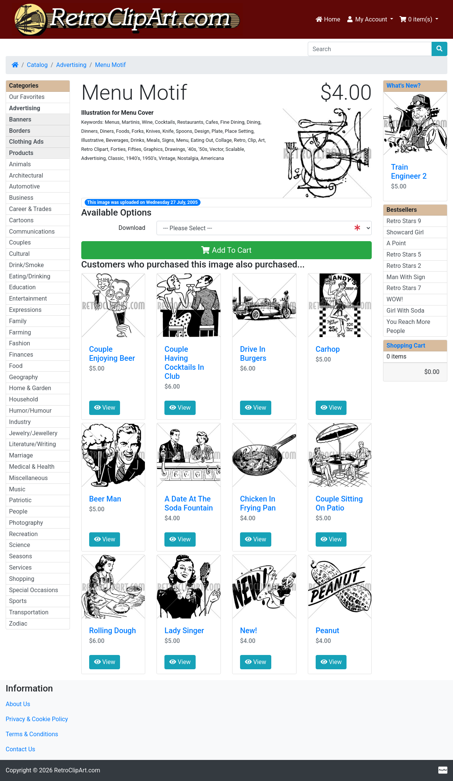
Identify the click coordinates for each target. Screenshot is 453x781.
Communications (32, 231)
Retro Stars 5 (403, 254)
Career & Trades (30, 209)
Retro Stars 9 (403, 221)
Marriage (21, 455)
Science (19, 545)
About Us (18, 704)
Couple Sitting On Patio (339, 503)
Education (22, 287)
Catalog (37, 64)
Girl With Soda (405, 310)
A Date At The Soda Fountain (188, 503)
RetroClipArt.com (77, 770)
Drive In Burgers (253, 354)
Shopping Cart (405, 345)
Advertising (71, 64)
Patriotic (20, 500)
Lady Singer (184, 630)
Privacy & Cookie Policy (37, 719)
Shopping (21, 578)
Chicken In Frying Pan (258, 503)
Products (21, 153)
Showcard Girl (405, 232)
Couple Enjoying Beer (112, 354)
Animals (20, 164)
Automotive (24, 186)
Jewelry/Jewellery (33, 433)
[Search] (370, 49)
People (18, 511)
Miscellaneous (28, 478)
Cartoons (21, 220)
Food (16, 365)
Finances (21, 354)
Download (132, 227)
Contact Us (20, 749)
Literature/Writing (32, 444)
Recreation (23, 534)
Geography (23, 377)
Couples (20, 242)
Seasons (20, 556)
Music (17, 489)
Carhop (328, 349)
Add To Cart (226, 250)
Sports (18, 601)
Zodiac (18, 623)
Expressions (25, 309)
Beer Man (105, 498)
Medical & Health (32, 466)
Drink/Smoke (26, 265)
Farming (20, 332)
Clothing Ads (26, 141)
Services (20, 567)
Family (18, 321)
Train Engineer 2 (409, 172)
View (105, 407)
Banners (20, 119)
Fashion (19, 343)
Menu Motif (110, 64)
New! (248, 630)
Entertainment (28, 298)
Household (23, 399)
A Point (396, 243)
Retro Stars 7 (403, 288)
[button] (369, 19)
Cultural (19, 253)
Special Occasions (33, 590)
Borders (19, 130)
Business (21, 197)
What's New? (403, 85)
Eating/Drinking (29, 276)
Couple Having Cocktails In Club (184, 363)
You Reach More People (408, 326)
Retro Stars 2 (403, 265)
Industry (20, 421)
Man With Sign (405, 277)
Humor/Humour (30, 410)
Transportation (29, 612)
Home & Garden (30, 388)
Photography (26, 522)
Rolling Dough (112, 630)
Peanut (327, 630)
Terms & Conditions (32, 734)
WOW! (394, 299)
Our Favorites (26, 96)
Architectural (26, 175)
